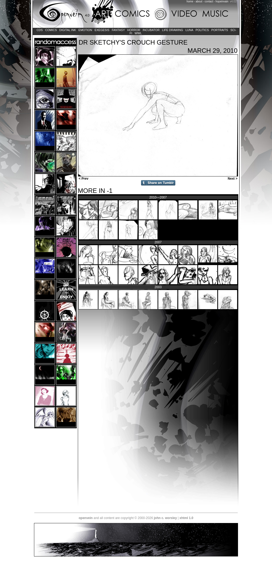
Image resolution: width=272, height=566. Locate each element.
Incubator (151, 30)
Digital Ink (67, 30)
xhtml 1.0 (186, 518)
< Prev (83, 178)
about (199, 1)
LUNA (189, 30)
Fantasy (118, 30)
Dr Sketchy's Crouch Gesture (133, 42)
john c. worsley (165, 518)
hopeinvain (221, 1)
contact (209, 1)
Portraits (219, 30)
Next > (233, 178)
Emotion (85, 30)
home (190, 1)
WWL (138, 33)
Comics (51, 30)
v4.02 (233, 1)
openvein (86, 518)
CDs (40, 30)
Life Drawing (172, 30)
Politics (202, 30)
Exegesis (102, 30)
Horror (133, 30)
